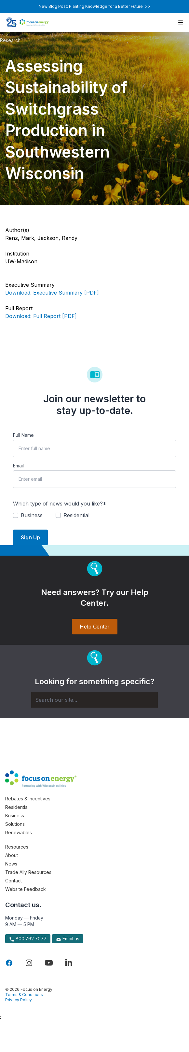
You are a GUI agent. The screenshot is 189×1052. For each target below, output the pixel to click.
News (11, 863)
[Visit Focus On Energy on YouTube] (49, 963)
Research (10, 40)
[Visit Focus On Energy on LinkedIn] (69, 963)
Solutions (15, 824)
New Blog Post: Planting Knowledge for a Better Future (94, 6)
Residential (17, 807)
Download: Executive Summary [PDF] (52, 292)
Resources (16, 847)
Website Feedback (25, 889)
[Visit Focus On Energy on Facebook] (9, 963)
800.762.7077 (28, 939)
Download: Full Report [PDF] (41, 316)
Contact (13, 880)
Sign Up (30, 537)
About (11, 855)
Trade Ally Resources (28, 872)
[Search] (94, 700)
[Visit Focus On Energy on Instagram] (29, 963)
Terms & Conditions (24, 994)
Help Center (95, 626)
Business (14, 815)
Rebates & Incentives (27, 798)
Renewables (18, 832)
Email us (67, 939)
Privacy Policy (18, 999)
